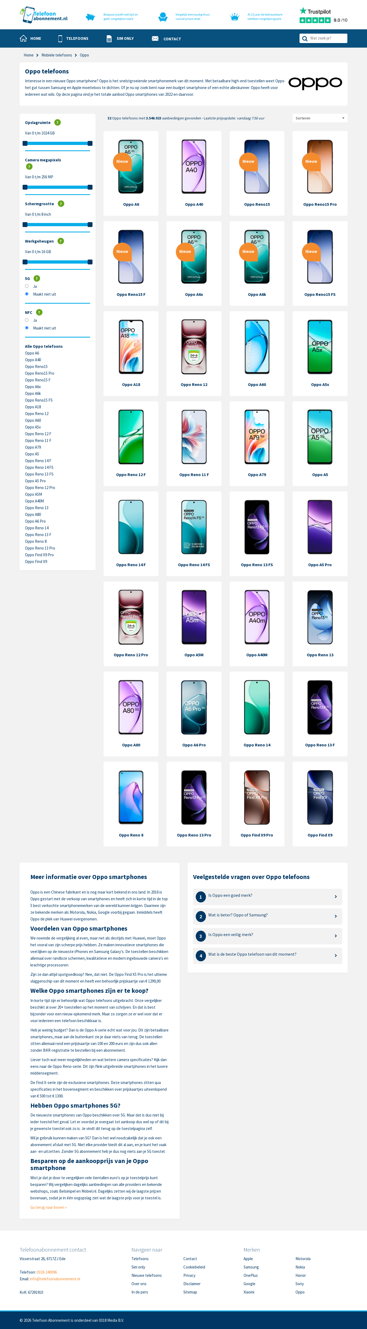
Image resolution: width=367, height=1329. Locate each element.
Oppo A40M (34, 501)
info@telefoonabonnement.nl (55, 1278)
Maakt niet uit (44, 294)
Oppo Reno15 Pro (39, 373)
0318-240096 (47, 1272)
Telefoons (140, 1258)
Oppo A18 (33, 406)
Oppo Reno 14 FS (39, 467)
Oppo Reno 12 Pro (40, 487)
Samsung (251, 1267)
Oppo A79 (33, 447)
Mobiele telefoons (56, 55)
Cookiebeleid (194, 1267)
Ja (35, 286)
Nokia (300, 1267)
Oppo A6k (33, 393)
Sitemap (190, 1292)
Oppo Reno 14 (36, 527)
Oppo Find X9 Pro (39, 554)
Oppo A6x (33, 386)
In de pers (139, 1292)
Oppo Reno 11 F (38, 440)
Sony (299, 1283)
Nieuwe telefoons (146, 1275)
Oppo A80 (33, 514)
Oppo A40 (33, 359)
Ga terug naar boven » (48, 1207)
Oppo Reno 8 (36, 541)
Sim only (138, 1267)
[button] (73, 39)
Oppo (300, 1292)
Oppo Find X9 (36, 561)
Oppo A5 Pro (35, 480)
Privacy (189, 1275)
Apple (248, 1258)
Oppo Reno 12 (36, 413)
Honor (300, 1275)
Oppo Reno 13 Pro (40, 548)
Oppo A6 (32, 353)
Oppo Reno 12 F (38, 433)
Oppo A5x (33, 427)
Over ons (139, 1283)
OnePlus (251, 1275)
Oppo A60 (33, 420)
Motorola (303, 1258)
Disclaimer (192, 1283)
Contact (190, 1258)
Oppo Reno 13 (36, 507)
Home (29, 55)
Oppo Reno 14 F (38, 460)
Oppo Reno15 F (38, 379)
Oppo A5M (33, 494)
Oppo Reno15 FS (39, 400)
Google (249, 1283)
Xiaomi (249, 1292)
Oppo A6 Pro (35, 521)
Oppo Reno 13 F (38, 534)
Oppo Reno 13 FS (39, 474)
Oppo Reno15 (36, 366)
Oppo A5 (32, 453)
